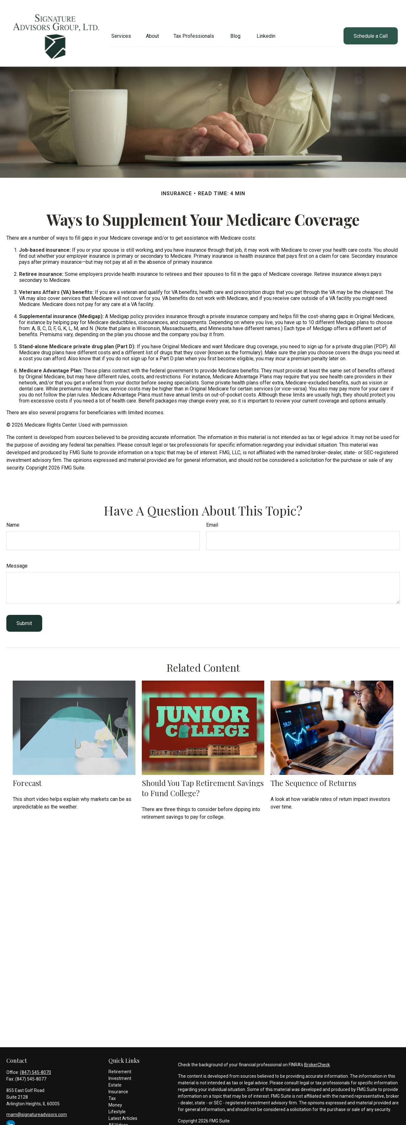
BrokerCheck (317, 1059)
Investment (119, 1073)
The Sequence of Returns (313, 777)
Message (17, 561)
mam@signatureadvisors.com (36, 1109)
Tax (112, 1093)
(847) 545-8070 (35, 1067)
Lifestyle (117, 1106)
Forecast (27, 777)
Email (212, 520)
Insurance (118, 1086)
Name (12, 520)
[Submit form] (24, 618)
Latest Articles (122, 1113)
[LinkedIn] (10, 1119)
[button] (121, 31)
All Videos (118, 1119)
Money (115, 1099)
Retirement (119, 1066)
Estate (114, 1079)
